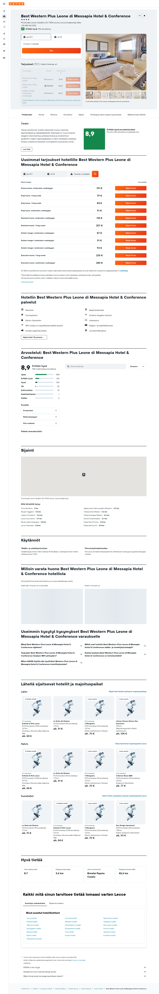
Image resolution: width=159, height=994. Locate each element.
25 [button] (69, 77)
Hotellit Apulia (73, 989)
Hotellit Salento (86, 989)
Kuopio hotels (70, 935)
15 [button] (52, 71)
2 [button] (57, 60)
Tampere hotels (109, 932)
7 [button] (45, 65)
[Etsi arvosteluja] (97, 366)
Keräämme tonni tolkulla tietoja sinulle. (84, 971)
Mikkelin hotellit (71, 922)
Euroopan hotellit (46, 989)
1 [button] (51, 60)
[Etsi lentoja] (4, 11)
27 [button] (40, 83)
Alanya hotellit (32, 932)
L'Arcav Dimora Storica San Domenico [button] (127, 722)
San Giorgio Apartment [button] (125, 825)
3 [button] (63, 60)
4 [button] (69, 60)
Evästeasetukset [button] (27, 282)
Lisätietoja (123, 271)
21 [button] (46, 77)
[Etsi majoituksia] (4, 16)
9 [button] (57, 65)
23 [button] (58, 77)
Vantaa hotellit (32, 922)
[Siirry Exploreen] (4, 33)
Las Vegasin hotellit (34, 928)
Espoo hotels (31, 935)
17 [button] (63, 71)
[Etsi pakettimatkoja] (4, 26)
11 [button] (69, 65)
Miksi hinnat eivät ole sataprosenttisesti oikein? (84, 976)
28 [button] (46, 83)
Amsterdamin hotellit (73, 925)
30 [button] (57, 83)
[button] (4, 3)
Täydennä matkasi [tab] (56, 903)
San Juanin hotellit (110, 925)
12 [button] (75, 65)
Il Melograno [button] (90, 723)
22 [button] (52, 77)
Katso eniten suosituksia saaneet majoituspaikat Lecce (124, 796)
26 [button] (75, 77)
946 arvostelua (44, 29)
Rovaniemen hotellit (72, 928)
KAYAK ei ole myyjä (84, 967)
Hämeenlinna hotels (34, 939)
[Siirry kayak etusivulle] (16, 3)
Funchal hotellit (71, 918)
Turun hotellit (32, 918)
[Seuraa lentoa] (4, 38)
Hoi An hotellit (108, 928)
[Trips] (4, 50)
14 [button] (46, 71)
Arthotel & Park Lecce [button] (30, 723)
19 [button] (75, 71)
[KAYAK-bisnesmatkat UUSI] (4, 44)
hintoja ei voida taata (78, 960)
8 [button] (51, 65)
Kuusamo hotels (109, 935)
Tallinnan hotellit (33, 925)
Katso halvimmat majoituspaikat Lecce (130, 744)
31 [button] (64, 83)
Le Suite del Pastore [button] (61, 721)
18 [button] (69, 71)
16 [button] (58, 71)
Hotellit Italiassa (60, 989)
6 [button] (40, 65)
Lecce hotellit (98, 989)
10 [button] (64, 65)
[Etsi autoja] (4, 21)
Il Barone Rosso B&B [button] (124, 776)
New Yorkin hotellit (110, 918)
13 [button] (40, 71)
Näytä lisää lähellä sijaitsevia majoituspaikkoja (127, 691)
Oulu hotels (69, 932)
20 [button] (40, 77)
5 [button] (75, 60)
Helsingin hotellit (109, 922)
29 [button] (52, 83)
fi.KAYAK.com (25, 989)
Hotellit (35, 989)
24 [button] (63, 77)
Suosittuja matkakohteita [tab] (35, 903)
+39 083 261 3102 (28, 25)
